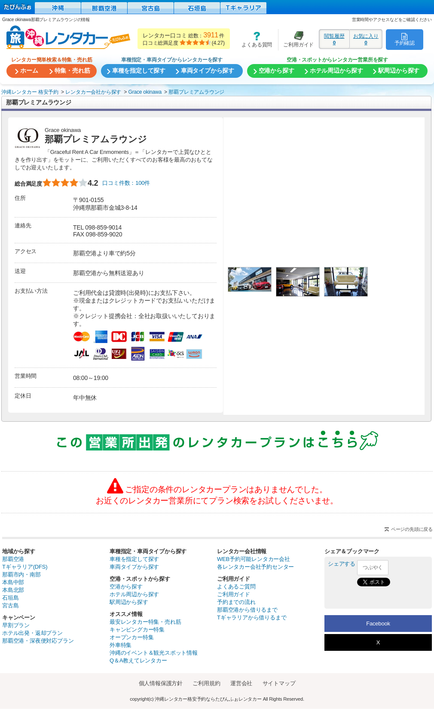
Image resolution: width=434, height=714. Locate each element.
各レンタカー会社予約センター (255, 567)
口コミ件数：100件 (126, 183)
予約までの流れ (236, 602)
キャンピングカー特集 (137, 629)
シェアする (341, 564)
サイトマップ (279, 683)
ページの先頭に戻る (412, 529)
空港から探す (126, 586)
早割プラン (16, 625)
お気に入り (366, 39)
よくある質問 (254, 39)
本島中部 (13, 582)
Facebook (378, 623)
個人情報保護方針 (161, 683)
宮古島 (10, 605)
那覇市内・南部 (21, 574)
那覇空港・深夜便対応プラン (37, 640)
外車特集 (120, 645)
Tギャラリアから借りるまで (251, 617)
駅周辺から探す (129, 602)
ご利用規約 (206, 683)
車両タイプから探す (134, 567)
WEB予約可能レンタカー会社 (253, 559)
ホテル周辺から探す (134, 594)
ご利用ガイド (296, 39)
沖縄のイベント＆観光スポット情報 (154, 653)
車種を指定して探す (134, 559)
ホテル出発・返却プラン (32, 633)
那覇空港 (13, 559)
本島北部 (13, 590)
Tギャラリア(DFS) (24, 567)
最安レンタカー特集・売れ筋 (145, 622)
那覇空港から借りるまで (247, 610)
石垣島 (10, 597)
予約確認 (404, 39)
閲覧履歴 (334, 39)
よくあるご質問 (236, 586)
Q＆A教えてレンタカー (138, 660)
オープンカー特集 (131, 637)
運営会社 (241, 683)
